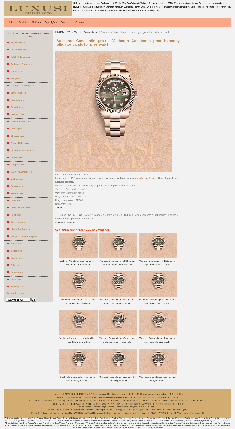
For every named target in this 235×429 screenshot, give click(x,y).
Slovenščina (86, 413)
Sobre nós (66, 22)
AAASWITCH (136, 401)
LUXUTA (105, 404)
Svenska (177, 410)
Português (70, 410)
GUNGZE (120, 404)
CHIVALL (192, 401)
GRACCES (130, 404)
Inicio (12, 22)
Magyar (139, 410)
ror (68, 401)
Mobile (51, 410)
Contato (79, 22)
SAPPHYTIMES (106, 401)
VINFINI (125, 401)
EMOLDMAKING (160, 401)
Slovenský (98, 413)
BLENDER (164, 404)
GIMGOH (201, 401)
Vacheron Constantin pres (86, 32)
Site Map (57, 401)
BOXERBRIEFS (177, 404)
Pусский (35, 413)
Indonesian (54, 413)
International (197, 413)
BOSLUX (147, 401)
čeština (136, 413)
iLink (50, 401)
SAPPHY (172, 401)
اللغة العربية (129, 410)
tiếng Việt (74, 413)
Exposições (51, 22)
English (186, 413)
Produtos (23, 22)
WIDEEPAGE (92, 401)
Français (80, 410)
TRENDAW (73, 404)
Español (60, 410)
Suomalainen (158, 410)
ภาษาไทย (163, 413)
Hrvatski (116, 413)
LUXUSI (97, 404)
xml (71, 401)
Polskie (44, 413)
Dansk (148, 410)
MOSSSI (64, 404)
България (126, 413)
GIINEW (140, 404)
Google (77, 401)
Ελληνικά (145, 413)
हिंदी (184, 410)
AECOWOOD (85, 404)
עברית (178, 413)
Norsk (168, 410)
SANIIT (118, 401)
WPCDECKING (151, 404)
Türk (171, 413)
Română (65, 413)
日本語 (119, 410)
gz (65, 401)
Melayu (107, 413)
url (62, 401)
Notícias (36, 22)
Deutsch (89, 410)
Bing (83, 401)
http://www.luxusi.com (65, 222)
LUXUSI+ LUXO (63, 32)
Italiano (98, 410)
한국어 (154, 413)
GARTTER (183, 401)
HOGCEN (54, 404)
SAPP (112, 404)
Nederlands (108, 410)
